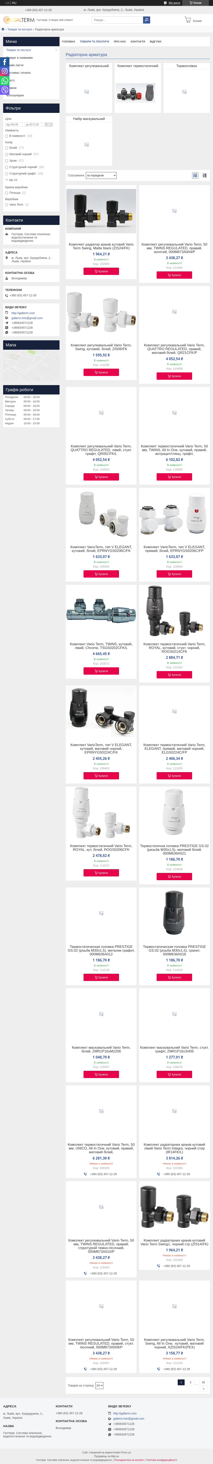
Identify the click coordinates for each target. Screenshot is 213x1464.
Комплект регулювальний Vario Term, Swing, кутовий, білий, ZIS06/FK (101, 347)
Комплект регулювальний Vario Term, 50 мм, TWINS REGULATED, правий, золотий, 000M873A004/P (174, 248)
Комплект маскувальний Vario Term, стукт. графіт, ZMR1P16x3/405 (174, 1049)
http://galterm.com (23, 313)
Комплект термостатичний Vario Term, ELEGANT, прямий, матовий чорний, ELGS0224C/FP (174, 748)
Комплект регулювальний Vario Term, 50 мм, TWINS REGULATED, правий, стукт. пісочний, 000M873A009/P (101, 1343)
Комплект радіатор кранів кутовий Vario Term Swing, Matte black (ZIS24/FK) (101, 246)
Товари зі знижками (19, 57)
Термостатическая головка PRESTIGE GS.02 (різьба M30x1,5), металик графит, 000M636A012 (101, 950)
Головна (68, 41)
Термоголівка (186, 66)
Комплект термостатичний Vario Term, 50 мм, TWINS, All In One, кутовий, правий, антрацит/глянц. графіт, (174, 450)
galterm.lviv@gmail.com (27, 318)
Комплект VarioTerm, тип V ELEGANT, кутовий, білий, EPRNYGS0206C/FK (101, 549)
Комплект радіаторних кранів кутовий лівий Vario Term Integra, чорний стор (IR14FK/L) (174, 1148)
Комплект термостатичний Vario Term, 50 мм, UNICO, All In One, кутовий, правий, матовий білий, (101, 1148)
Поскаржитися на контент (129, 1460)
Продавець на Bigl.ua (106, 1456)
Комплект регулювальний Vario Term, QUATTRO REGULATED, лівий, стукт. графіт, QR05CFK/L (101, 450)
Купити (103, 271)
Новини (11, 88)
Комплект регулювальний (89, 66)
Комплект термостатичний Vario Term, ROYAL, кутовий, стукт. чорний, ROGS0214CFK (174, 648)
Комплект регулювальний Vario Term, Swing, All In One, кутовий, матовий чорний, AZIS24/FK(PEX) (174, 1343)
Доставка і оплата (18, 72)
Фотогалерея (15, 95)
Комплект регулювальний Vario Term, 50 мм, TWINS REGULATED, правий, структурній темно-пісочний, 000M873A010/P (101, 1246)
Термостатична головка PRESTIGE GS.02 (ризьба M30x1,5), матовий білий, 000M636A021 (174, 849)
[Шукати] (146, 20)
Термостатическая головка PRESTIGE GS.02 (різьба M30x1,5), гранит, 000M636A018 (174, 950)
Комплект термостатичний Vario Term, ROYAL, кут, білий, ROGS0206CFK (101, 848)
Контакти (138, 41)
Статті (10, 80)
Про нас (120, 41)
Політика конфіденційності (161, 1460)
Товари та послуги (19, 29)
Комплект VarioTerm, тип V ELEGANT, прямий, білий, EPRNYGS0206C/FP (174, 549)
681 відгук (174, 2)
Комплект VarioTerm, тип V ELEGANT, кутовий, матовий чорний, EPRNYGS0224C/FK (101, 748)
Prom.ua (126, 1452)
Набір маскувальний (89, 119)
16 (203, 1382)
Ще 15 (13, 179)
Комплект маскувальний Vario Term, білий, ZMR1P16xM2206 (101, 1049)
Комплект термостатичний (137, 66)
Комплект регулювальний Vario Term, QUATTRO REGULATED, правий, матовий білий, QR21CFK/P (174, 349)
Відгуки (155, 41)
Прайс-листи (14, 65)
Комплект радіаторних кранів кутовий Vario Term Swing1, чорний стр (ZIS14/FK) (174, 1242)
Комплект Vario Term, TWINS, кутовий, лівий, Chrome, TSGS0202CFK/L (101, 646)
